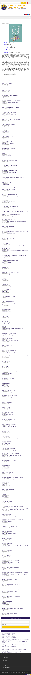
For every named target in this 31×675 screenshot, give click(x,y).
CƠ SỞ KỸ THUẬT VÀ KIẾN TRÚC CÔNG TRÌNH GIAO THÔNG (12, 129)
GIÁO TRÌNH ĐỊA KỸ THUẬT (6, 289)
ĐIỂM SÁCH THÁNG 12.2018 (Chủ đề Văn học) (9, 591)
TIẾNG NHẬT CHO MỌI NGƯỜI (7, 501)
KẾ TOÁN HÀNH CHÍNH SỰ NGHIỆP (8, 208)
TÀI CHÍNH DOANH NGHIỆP (7, 528)
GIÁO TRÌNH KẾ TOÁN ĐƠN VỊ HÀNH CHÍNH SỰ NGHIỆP (11, 119)
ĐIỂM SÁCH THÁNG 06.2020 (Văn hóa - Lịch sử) (10, 548)
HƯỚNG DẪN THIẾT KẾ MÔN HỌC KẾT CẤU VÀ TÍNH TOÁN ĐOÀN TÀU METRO (15, 250)
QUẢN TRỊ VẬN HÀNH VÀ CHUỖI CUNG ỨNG (9, 194)
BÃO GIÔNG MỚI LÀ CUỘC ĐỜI (7, 441)
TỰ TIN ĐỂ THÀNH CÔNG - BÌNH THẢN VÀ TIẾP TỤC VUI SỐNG (12, 506)
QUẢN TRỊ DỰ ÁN (5, 366)
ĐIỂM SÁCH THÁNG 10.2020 (7, 538)
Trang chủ (23, 12)
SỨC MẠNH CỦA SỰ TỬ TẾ (6, 465)
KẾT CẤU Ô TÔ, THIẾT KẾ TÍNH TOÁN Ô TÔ (9, 533)
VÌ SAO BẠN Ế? (4, 494)
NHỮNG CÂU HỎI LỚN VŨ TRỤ (7, 400)
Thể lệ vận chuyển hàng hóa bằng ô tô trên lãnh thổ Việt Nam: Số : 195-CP (14, 647)
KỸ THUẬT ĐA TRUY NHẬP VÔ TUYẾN (8, 419)
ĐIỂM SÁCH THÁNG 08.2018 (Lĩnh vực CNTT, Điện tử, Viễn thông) (12, 608)
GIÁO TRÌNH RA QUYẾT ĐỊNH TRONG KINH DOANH (10, 107)
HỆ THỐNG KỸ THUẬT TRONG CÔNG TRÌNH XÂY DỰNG (11, 95)
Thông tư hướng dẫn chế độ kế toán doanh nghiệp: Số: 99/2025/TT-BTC (13, 652)
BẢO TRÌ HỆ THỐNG (5, 326)
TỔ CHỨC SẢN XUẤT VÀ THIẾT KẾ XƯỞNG (9, 112)
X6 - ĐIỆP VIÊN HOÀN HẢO (6, 248)
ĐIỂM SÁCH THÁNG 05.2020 (7, 550)
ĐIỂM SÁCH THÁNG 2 (6, 557)
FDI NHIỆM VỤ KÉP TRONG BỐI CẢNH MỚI (9, 343)
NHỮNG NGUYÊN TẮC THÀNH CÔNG (8, 233)
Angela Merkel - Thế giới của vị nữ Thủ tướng (9, 395)
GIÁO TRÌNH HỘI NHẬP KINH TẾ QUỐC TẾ (9, 352)
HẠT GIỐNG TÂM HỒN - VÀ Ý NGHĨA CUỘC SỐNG (10, 453)
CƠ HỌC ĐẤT (4, 279)
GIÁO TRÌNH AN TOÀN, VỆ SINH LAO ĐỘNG (9, 472)
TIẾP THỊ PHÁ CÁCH (5, 436)
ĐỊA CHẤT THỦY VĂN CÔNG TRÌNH (8, 143)
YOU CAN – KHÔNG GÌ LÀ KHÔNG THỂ (8, 296)
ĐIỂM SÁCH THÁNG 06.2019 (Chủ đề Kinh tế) (9, 579)
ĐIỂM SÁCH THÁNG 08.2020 (7, 543)
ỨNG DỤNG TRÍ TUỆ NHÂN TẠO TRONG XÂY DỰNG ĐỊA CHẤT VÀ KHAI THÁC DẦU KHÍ (15, 211)
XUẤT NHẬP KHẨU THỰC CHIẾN (7, 338)
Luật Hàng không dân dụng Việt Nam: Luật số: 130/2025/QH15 (12, 649)
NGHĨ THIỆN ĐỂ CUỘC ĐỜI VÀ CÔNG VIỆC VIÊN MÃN (11, 438)
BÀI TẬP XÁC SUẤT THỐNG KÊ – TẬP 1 (8, 470)
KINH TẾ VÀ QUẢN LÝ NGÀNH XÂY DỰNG (9, 333)
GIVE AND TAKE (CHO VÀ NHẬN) (7, 286)
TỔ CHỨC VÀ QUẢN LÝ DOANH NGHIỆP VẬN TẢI (10, 165)
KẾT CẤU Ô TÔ (4, 291)
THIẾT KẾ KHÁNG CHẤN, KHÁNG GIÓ (8, 124)
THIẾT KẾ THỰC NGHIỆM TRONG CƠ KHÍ (9, 301)
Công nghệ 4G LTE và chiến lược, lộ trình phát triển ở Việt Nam (12, 606)
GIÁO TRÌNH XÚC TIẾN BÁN (7, 83)
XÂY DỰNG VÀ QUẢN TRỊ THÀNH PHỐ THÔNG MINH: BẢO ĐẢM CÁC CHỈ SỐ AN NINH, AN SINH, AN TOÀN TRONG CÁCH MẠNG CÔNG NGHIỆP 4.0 (15, 509)
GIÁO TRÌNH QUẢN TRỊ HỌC (7, 141)
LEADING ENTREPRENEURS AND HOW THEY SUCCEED (11, 167)
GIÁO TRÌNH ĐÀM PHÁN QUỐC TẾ (8, 345)
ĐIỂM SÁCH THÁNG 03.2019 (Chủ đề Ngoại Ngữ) (10, 586)
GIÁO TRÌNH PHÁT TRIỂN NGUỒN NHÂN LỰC (9, 97)
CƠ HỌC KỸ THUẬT (5, 184)
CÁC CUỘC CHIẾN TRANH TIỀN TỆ (8, 226)
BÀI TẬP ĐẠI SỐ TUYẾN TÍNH (7, 531)
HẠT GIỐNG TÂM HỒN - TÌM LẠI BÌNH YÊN (9, 450)
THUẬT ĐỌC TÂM (5, 284)
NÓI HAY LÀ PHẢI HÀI (6, 431)
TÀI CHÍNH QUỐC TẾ (5, 131)
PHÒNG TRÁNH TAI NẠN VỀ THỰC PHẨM (9, 424)
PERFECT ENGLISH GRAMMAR (7, 380)
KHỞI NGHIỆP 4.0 (5, 603)
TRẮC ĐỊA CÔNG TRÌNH (6, 175)
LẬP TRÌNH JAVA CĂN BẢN (6, 311)
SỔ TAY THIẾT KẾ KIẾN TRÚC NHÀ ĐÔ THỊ (9, 199)
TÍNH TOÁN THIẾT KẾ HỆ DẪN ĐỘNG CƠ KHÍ (9, 526)
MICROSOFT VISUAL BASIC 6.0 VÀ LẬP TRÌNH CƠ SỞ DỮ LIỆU (12, 519)
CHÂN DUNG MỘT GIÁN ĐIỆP (7, 397)
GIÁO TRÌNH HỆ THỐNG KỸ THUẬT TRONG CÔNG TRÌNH (11, 196)
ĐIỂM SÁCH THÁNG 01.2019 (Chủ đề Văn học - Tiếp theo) (11, 589)
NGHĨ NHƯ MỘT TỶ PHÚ (6, 467)
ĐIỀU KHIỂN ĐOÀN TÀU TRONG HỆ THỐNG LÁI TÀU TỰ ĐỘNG (12, 477)
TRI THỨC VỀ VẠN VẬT (6, 496)
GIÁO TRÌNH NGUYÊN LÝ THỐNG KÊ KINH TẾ (10, 314)
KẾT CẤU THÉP (4, 153)
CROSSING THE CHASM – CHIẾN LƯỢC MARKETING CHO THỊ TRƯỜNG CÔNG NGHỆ (15, 304)
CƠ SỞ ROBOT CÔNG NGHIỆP (7, 126)
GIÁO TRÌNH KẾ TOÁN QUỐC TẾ (7, 85)
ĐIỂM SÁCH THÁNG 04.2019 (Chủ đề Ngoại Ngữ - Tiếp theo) (12, 584)
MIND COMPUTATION (6, 179)
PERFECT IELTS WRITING (6, 383)
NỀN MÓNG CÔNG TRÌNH (6, 309)
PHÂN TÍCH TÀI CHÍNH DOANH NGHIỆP (8, 117)
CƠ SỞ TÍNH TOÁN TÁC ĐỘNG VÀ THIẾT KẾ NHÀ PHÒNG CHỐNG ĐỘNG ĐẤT (15, 231)
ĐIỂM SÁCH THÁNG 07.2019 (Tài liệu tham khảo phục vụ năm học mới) (13, 577)
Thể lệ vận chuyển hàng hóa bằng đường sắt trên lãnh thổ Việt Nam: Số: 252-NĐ (15, 646)
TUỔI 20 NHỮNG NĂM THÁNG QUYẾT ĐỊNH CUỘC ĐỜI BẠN (12, 429)
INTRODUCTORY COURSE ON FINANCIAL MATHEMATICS (12, 100)
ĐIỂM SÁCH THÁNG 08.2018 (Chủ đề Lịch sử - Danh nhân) (11, 598)
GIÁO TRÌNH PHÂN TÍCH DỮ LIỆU (7, 90)
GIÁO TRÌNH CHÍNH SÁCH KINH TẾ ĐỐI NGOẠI (10, 102)
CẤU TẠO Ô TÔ (4, 484)
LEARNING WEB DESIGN (6, 514)
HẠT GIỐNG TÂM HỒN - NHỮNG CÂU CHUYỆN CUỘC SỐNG (12, 455)
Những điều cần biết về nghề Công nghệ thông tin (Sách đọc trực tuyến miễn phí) (15, 545)
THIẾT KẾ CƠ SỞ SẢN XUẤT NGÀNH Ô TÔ (9, 114)
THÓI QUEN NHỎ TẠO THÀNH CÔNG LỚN (9, 448)
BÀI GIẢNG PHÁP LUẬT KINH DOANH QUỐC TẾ (10, 340)
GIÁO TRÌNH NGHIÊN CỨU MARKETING (9, 350)
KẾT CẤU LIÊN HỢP (5, 482)
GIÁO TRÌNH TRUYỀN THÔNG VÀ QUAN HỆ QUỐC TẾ (11, 371)
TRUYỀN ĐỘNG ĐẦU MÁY (6, 323)
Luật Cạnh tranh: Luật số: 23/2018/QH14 (8, 634)
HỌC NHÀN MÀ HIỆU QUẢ (6, 443)
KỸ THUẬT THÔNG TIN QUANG (7, 414)
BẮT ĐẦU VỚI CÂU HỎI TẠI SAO (7, 274)
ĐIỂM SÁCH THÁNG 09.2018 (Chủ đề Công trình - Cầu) (11, 596)
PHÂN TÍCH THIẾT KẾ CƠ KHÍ (7, 182)
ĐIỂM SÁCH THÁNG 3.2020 (6, 555)
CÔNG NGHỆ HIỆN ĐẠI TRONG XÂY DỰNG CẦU (10, 172)
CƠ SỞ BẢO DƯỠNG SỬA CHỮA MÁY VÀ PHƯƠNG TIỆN (11, 388)
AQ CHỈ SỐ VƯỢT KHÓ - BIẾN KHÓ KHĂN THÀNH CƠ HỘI (11, 499)
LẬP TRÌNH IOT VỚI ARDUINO (7, 521)
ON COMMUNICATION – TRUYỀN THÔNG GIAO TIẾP (11, 236)
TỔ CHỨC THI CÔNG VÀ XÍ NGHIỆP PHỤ (9, 201)
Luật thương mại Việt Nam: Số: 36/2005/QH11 (9, 644)
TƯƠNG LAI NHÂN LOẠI (6, 146)
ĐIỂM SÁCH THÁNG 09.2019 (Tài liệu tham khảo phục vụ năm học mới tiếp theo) (15, 572)
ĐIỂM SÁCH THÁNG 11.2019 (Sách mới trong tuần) (10, 567)
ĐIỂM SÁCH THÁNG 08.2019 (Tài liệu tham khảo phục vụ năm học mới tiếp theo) (15, 574)
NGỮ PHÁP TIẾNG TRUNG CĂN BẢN (8, 378)
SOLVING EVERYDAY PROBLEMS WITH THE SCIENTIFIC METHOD (13, 177)
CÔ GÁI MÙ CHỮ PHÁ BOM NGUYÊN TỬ (9, 460)
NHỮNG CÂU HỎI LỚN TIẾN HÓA (7, 402)
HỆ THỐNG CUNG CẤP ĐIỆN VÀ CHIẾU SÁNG (9, 160)
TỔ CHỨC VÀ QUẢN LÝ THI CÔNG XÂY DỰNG (10, 206)
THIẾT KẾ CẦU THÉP (5, 316)
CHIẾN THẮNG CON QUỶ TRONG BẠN (8, 148)
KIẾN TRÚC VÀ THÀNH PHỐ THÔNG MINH (9, 219)
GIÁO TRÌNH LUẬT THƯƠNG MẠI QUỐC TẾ (9, 189)
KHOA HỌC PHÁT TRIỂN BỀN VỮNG (8, 265)
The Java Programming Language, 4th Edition (9, 516)
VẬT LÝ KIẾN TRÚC (5, 243)
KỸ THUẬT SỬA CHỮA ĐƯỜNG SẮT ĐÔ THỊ (9, 479)
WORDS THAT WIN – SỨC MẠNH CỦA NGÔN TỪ (10, 260)
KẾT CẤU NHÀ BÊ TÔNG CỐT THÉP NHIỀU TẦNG (10, 272)
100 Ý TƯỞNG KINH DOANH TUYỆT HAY (9, 426)
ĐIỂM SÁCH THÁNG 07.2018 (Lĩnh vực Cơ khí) (9, 613)
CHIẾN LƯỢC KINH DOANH (6, 368)
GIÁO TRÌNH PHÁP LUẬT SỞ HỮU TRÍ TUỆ (9, 359)
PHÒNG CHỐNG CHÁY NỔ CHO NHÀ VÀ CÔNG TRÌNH (11, 214)
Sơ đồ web (28, 12)
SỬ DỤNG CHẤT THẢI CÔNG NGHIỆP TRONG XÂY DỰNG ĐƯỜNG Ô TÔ (14, 255)
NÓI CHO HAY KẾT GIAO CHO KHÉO (8, 277)
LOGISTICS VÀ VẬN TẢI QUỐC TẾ (8, 373)
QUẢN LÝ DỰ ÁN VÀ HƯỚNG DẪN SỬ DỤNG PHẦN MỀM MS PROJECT (14, 221)
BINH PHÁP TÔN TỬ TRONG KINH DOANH (9, 224)
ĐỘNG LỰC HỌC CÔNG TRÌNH (7, 412)
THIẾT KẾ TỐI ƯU (5, 385)
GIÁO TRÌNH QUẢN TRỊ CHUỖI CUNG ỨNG (9, 88)
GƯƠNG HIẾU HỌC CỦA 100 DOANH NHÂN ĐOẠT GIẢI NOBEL (12, 328)
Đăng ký (24, 2)
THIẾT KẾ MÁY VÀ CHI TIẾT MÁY (7, 136)
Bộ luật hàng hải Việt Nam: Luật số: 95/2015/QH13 (10, 650)
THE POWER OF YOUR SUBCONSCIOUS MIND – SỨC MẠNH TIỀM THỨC (14, 245)
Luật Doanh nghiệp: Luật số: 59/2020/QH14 (9, 635)
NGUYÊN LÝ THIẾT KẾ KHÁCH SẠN (8, 238)
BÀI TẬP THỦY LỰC (5, 267)
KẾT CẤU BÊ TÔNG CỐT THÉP (7, 407)
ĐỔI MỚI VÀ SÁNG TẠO (6, 361)
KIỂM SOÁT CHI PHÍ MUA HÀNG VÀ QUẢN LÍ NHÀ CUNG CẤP (12, 187)
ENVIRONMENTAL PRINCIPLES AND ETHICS (9, 170)
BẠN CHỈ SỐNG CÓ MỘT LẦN (7, 262)
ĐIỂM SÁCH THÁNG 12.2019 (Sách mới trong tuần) (10, 560)
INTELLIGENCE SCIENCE (6, 155)
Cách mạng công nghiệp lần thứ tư (7, 601)
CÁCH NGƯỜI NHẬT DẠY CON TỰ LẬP (8, 390)
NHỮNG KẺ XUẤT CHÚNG (6, 294)
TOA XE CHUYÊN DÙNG (6, 409)
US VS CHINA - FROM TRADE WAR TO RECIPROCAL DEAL (12, 158)
